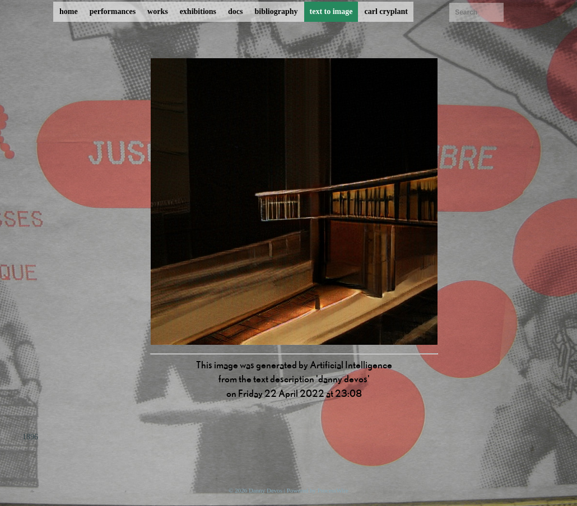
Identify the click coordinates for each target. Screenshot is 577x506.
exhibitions (198, 11)
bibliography (275, 11)
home (68, 11)
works (157, 11)
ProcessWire (333, 490)
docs (235, 11)
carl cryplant (385, 11)
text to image (331, 11)
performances (113, 11)
